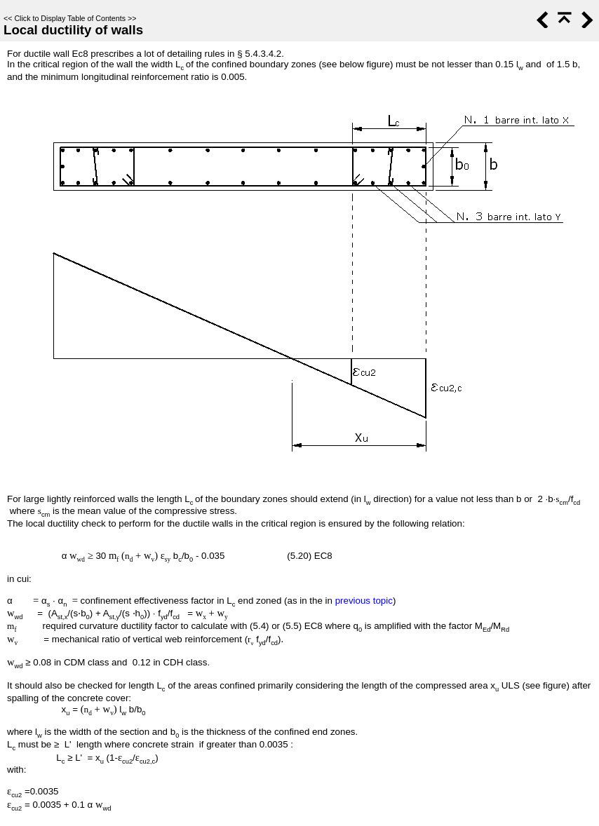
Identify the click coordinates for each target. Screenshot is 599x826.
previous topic (364, 600)
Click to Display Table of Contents (70, 18)
